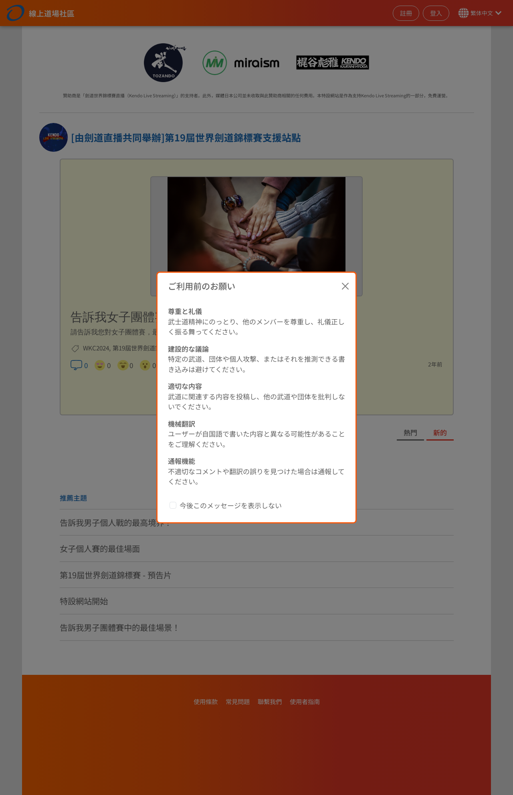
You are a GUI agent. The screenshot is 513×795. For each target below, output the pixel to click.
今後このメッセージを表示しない (231, 505)
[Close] (345, 286)
